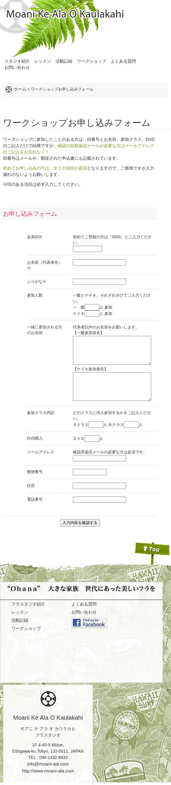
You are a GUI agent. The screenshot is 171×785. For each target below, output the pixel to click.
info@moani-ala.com (48, 757)
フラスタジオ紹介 (28, 597)
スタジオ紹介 (17, 61)
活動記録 (64, 61)
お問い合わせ (17, 67)
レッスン (42, 61)
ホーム (20, 89)
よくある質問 (123, 61)
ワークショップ (91, 61)
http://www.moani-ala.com (48, 764)
